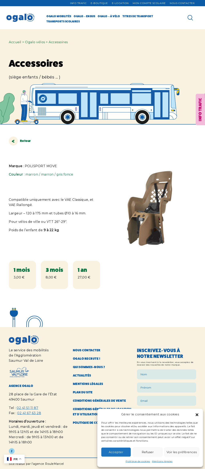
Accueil (15, 42)
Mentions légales (162, 461)
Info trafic (78, 3)
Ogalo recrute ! (86, 359)
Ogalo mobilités (58, 16)
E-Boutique (99, 3)
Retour (20, 141)
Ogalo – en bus (84, 16)
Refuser (148, 452)
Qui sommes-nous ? (89, 367)
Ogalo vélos (35, 42)
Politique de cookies (138, 461)
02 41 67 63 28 (29, 413)
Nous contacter (182, 3)
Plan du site (83, 392)
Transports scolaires (63, 21)
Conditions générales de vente (99, 401)
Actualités (82, 375)
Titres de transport (138, 16)
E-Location (120, 3)
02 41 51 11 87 (27, 408)
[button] (197, 414)
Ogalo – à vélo (109, 16)
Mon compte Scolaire (149, 3)
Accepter (116, 452)
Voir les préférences (182, 452)
